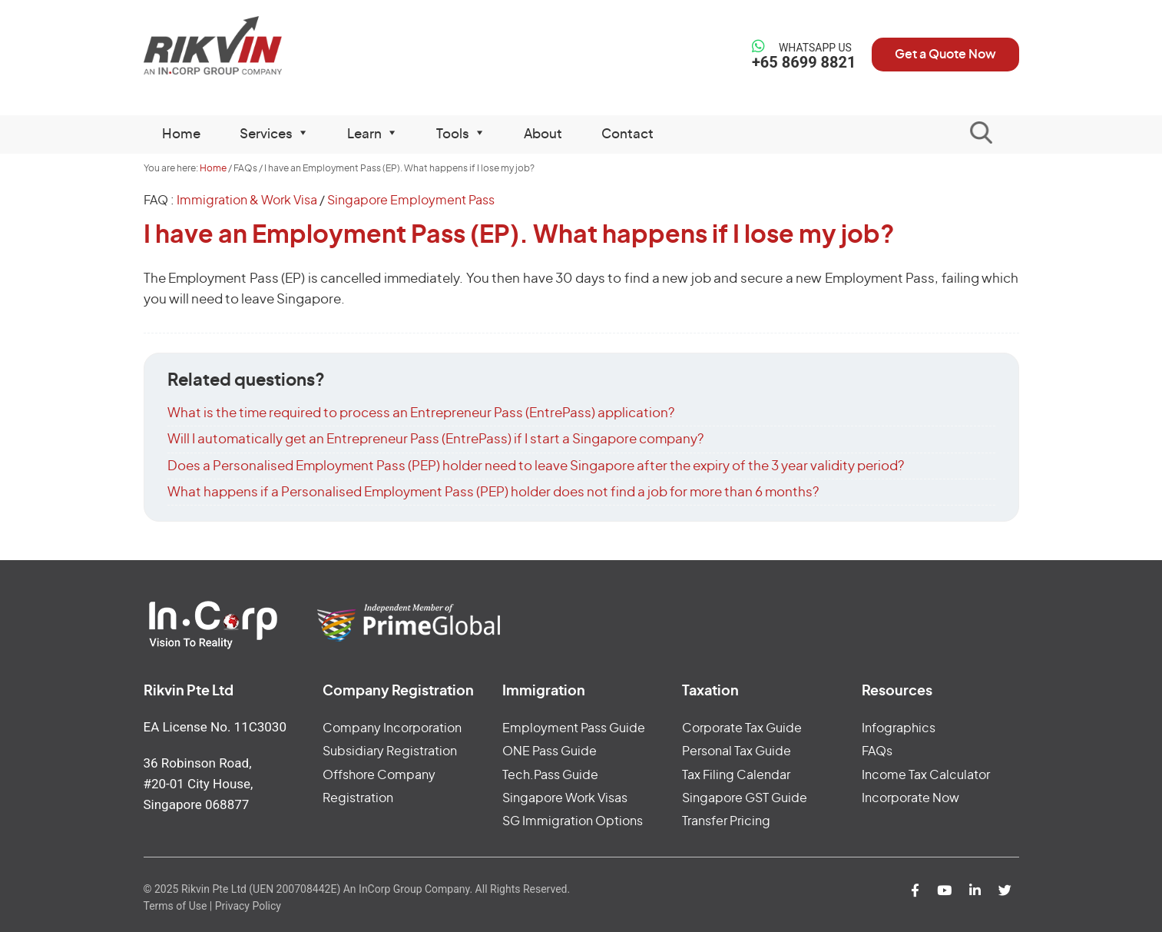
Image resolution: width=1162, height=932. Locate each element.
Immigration (543, 691)
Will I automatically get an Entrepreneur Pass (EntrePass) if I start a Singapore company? (435, 439)
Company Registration (398, 691)
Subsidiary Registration (390, 751)
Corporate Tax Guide (742, 728)
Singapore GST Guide (744, 798)
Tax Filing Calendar (736, 775)
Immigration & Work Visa (247, 200)
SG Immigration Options (572, 821)
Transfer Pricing (726, 821)
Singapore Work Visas (564, 798)
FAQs (877, 751)
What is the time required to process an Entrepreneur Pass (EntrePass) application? (420, 413)
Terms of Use (175, 906)
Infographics (898, 728)
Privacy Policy (248, 906)
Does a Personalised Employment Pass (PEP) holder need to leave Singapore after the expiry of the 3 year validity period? (535, 466)
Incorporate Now (910, 798)
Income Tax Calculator (926, 775)
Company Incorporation (392, 728)
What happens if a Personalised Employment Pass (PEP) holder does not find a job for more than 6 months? (493, 492)
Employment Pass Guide (573, 728)
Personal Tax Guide (736, 751)
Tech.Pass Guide (550, 775)
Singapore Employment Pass (411, 200)
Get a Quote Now (945, 54)
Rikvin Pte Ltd (245, 45)
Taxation (710, 691)
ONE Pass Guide (549, 751)
